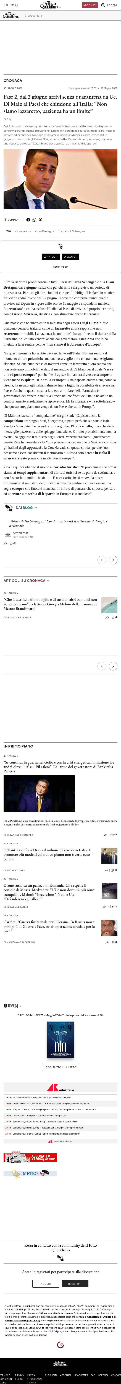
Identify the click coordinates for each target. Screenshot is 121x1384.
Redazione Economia (18, 835)
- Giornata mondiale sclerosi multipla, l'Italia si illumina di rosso (37, 1097)
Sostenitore (21, 533)
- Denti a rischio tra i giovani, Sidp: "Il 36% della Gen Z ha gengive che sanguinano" (47, 1103)
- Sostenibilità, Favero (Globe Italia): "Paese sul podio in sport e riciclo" (41, 1121)
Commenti (12, 219)
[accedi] (109, 5)
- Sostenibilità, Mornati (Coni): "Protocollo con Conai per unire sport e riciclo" (44, 1128)
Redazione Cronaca (17, 617)
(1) (114, 617)
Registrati (75, 1283)
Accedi (46, 1283)
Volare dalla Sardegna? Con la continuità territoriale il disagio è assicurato (58, 523)
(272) (113, 906)
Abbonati (89, 5)
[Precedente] (102, 560)
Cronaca (13, 80)
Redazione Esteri (16, 907)
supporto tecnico (22, 1334)
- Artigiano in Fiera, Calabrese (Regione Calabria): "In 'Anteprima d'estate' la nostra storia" (50, 1109)
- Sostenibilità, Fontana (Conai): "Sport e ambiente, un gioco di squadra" (42, 1134)
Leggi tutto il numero (60, 1067)
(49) (113, 834)
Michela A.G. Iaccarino (19, 942)
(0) (13, 543)
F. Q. (7, 119)
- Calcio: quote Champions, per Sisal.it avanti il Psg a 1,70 (35, 1115)
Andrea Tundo (14, 870)
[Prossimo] (113, 560)
